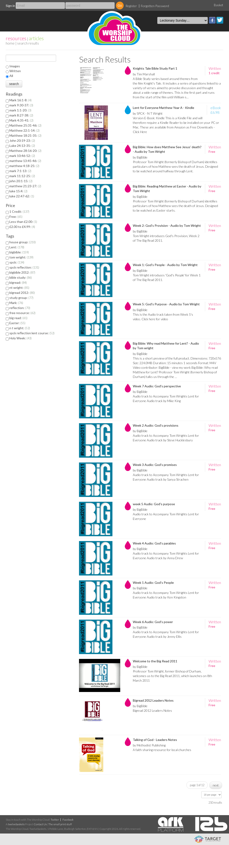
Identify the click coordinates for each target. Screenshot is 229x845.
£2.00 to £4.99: (22, 227)
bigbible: (19, 252)
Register (131, 6)
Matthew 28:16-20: (25, 151)
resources (16, 38)
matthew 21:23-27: (25, 186)
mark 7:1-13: (20, 171)
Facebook (212, 20)
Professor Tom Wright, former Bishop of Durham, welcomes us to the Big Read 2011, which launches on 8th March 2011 (172, 675)
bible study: (20, 277)
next (216, 785)
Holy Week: (20, 338)
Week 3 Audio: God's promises (155, 465)
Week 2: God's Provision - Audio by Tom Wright (167, 225)
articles (36, 38)
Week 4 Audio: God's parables (154, 543)
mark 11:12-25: (22, 176)
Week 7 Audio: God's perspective (157, 386)
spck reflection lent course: (32, 333)
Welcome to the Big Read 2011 (155, 661)
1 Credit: (19, 211)
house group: (22, 242)
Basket (218, 5)
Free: (15, 216)
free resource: (22, 313)
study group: (21, 298)
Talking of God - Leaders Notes (155, 740)
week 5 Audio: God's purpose (154, 504)
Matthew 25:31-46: (25, 125)
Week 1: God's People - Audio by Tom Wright (165, 265)
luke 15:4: (18, 191)
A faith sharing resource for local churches (162, 750)
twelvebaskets (16, 824)
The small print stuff (60, 824)
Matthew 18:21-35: (25, 135)
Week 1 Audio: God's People (153, 582)
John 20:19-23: (22, 140)
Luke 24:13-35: (22, 145)
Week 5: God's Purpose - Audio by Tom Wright (166, 304)
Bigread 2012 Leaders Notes (153, 700)
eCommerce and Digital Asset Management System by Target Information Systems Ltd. (207, 839)
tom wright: (21, 257)
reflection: (19, 308)
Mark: (16, 303)
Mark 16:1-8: (20, 100)
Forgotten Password (155, 6)
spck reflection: (24, 267)
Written (15, 71)
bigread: (18, 282)
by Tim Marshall (144, 74)
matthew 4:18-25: (24, 166)
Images (14, 66)
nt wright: (19, 287)
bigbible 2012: (22, 272)
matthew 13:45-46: (25, 161)
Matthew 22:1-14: (24, 130)
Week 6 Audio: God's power (153, 622)
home (10, 43)
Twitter (219, 20)
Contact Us (40, 824)
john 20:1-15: (21, 181)
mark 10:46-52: (22, 156)
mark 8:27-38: (21, 115)
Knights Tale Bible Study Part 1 (155, 68)
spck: (16, 262)
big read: (18, 318)
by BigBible (140, 157)
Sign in (10, 6)
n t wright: (19, 328)
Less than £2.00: (23, 222)
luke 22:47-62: (21, 196)
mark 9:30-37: (21, 105)
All (11, 76)
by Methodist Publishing (149, 745)
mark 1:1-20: (20, 110)
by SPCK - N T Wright (148, 113)
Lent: (16, 247)
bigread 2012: (22, 293)
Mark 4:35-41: (21, 120)
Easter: (17, 323)
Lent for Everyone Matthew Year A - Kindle (163, 108)
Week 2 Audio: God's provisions (155, 425)
